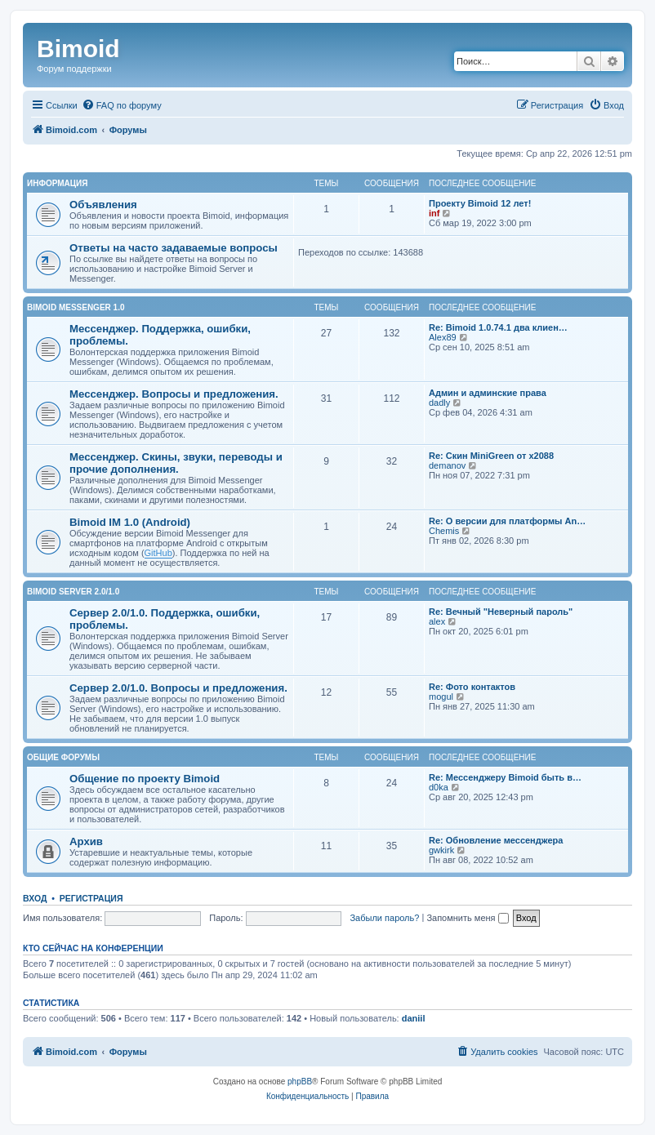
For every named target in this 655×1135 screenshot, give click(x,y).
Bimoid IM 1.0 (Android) (129, 522)
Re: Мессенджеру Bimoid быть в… (505, 777)
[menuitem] (122, 105)
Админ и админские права (487, 393)
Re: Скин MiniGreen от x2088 (491, 456)
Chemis (444, 531)
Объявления (103, 204)
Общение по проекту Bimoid (144, 778)
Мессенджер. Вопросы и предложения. (173, 394)
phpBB (299, 1081)
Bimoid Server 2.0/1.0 (73, 591)
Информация (57, 183)
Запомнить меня (467, 918)
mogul (441, 696)
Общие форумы (63, 757)
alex (437, 621)
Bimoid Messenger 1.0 (75, 307)
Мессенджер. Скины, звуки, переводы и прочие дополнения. (176, 463)
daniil (414, 1018)
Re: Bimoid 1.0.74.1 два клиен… (498, 327)
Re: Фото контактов (472, 687)
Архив (86, 841)
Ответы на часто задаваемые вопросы (173, 248)
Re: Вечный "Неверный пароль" (501, 611)
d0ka (438, 787)
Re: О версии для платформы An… (507, 521)
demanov (447, 465)
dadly (439, 402)
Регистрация (91, 898)
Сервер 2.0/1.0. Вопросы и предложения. (178, 688)
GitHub (158, 553)
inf (434, 213)
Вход (35, 898)
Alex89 (443, 337)
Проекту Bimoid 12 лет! (480, 203)
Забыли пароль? (384, 918)
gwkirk (441, 850)
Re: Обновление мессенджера (496, 840)
